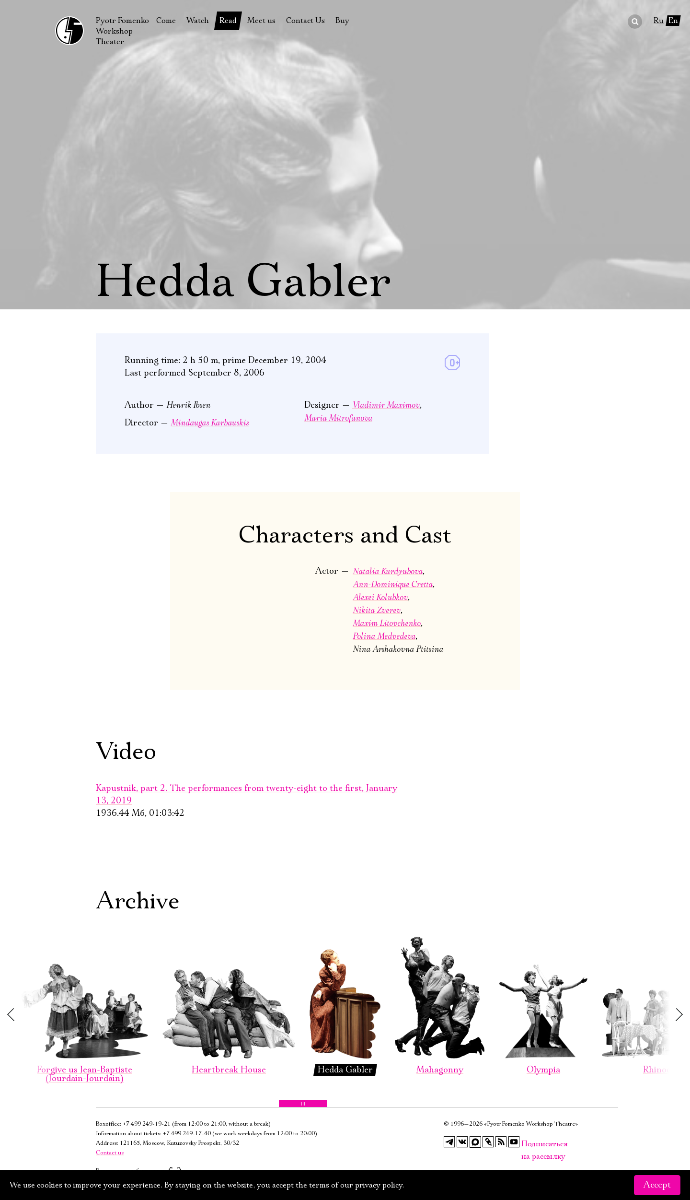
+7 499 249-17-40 (187, 1133)
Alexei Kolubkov (380, 597)
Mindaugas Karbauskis (210, 422)
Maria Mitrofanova (338, 418)
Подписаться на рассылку (527, 1144)
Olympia (543, 995)
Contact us (110, 1152)
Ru (659, 20)
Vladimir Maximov (386, 405)
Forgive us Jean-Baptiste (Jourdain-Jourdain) (84, 999)
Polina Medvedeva (384, 636)
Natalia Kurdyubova (388, 571)
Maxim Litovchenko (387, 623)
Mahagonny (439, 995)
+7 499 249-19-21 (147, 1124)
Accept (657, 1185)
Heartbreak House (228, 995)
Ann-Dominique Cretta (393, 584)
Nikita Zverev (377, 610)
